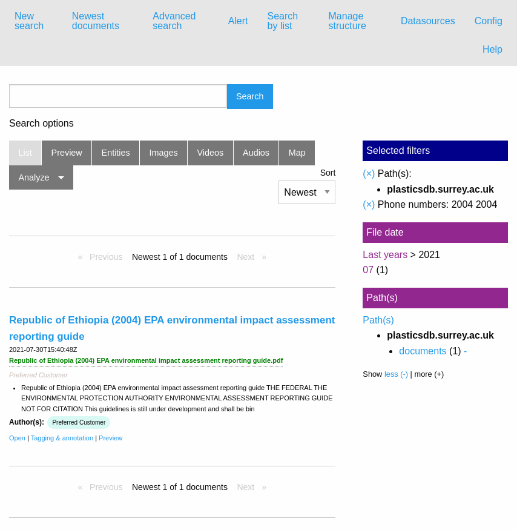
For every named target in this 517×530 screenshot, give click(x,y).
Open (17, 438)
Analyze (33, 177)
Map (297, 152)
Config (488, 21)
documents (422, 351)
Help (492, 49)
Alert (238, 21)
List (24, 152)
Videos (210, 152)
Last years (385, 255)
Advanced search (174, 21)
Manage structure (347, 21)
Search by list (283, 21)
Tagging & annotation (62, 438)
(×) (369, 173)
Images (164, 152)
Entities (116, 152)
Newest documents (95, 21)
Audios (256, 152)
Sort (328, 172)
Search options (41, 123)
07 (368, 270)
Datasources (428, 21)
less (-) (396, 374)
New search (29, 21)
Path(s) (378, 320)
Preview (66, 152)
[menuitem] (33, 21)
